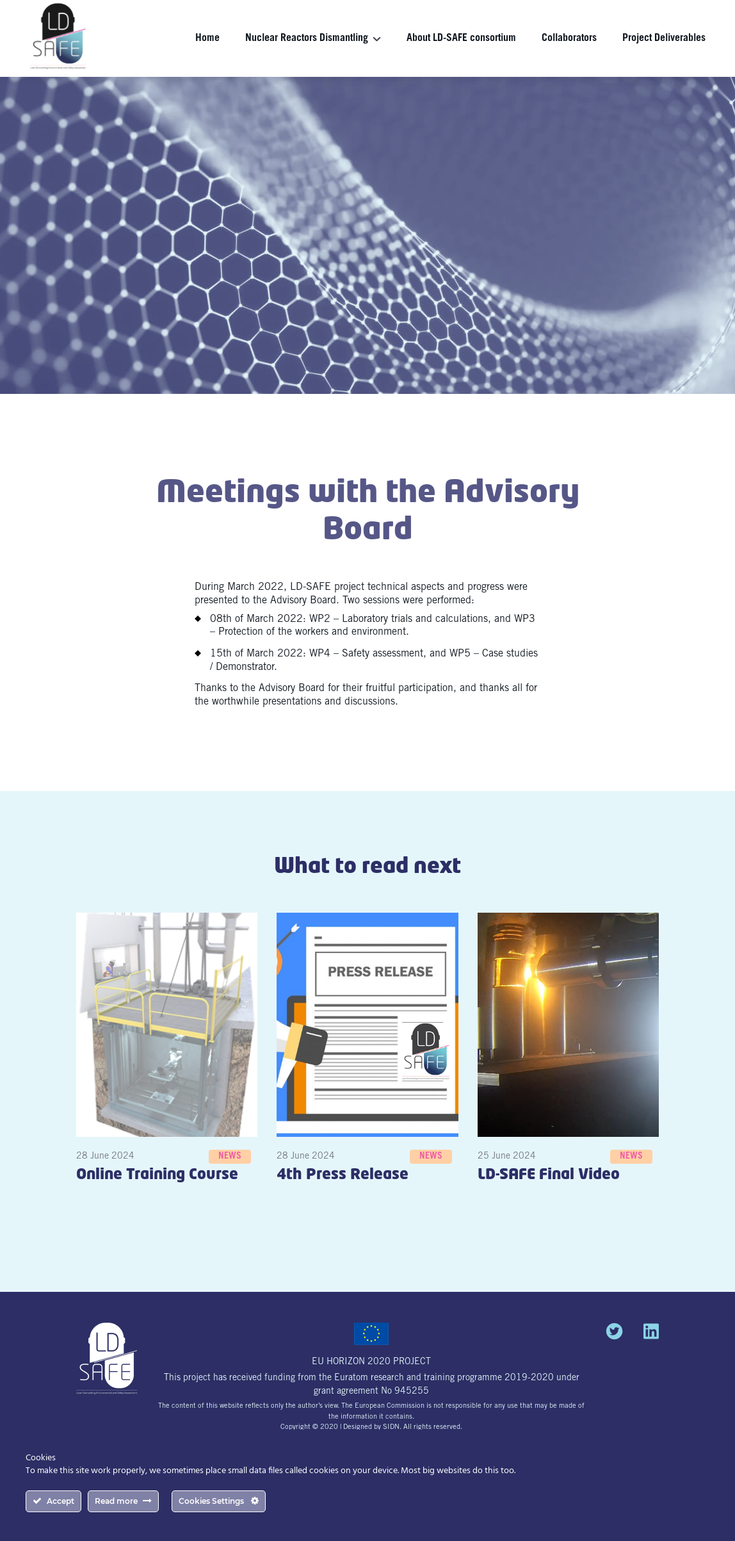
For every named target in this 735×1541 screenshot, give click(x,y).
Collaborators (569, 38)
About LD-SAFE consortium (461, 38)
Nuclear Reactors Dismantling (306, 38)
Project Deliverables (664, 38)
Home (207, 38)
